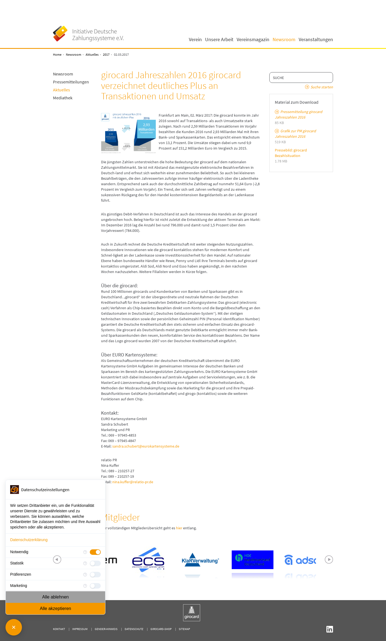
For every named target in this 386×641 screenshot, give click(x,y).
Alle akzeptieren (55, 608)
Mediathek (62, 97)
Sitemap (184, 629)
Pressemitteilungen (71, 82)
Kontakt (59, 629)
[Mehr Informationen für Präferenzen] (85, 574)
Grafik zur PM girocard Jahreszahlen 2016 (295, 133)
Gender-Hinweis (106, 629)
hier (179, 527)
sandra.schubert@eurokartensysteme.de (145, 446)
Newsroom (73, 54)
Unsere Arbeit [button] (219, 39)
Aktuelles (92, 54)
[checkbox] (95, 552)
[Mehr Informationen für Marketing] (85, 586)
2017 (106, 54)
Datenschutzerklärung (28, 540)
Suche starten (322, 87)
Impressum (80, 629)
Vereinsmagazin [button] (253, 39)
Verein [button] (195, 39)
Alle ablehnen (55, 597)
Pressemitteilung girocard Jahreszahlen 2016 (298, 114)
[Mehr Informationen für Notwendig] (85, 552)
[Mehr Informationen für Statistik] (85, 563)
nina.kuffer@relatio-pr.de (132, 481)
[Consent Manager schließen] (13, 627)
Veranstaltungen (316, 39)
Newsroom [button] (284, 39)
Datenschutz (134, 629)
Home (57, 54)
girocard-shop (161, 629)
